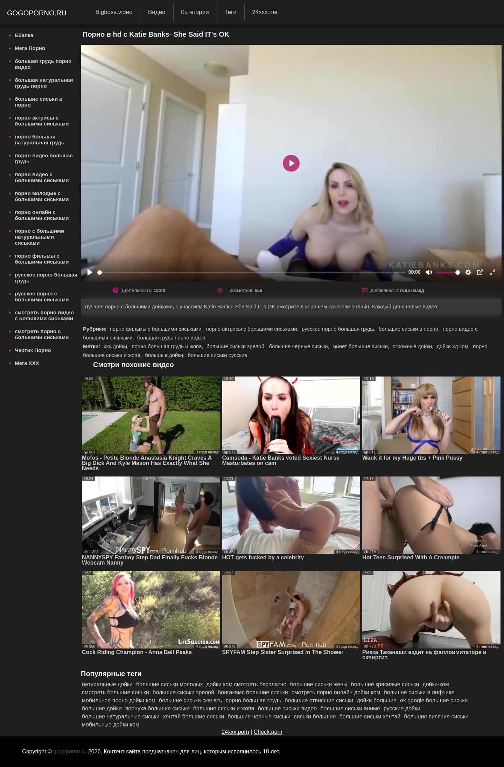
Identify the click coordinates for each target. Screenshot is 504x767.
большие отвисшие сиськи (319, 700)
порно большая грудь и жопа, (168, 346)
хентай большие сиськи (193, 716)
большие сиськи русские (217, 355)
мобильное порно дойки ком (118, 700)
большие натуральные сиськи (121, 716)
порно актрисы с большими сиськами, (253, 329)
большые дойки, (165, 355)
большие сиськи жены (318, 684)
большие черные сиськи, (300, 346)
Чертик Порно (33, 350)
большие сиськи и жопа (223, 708)
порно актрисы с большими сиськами (42, 121)
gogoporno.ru (38, 13)
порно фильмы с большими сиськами (42, 259)
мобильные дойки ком (110, 724)
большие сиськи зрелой (183, 692)
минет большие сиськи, (361, 346)
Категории (195, 12)
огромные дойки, (413, 346)
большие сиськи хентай (370, 716)
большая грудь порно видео (43, 64)
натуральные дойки (107, 684)
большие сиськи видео (287, 708)
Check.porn (268, 732)
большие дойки (102, 708)
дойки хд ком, (454, 346)
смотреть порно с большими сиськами (42, 334)
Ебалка (24, 35)
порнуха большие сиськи (157, 708)
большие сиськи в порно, (410, 329)
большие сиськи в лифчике (419, 692)
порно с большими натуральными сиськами (39, 237)
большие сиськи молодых (169, 684)
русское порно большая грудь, (339, 329)
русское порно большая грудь (46, 278)
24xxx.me (265, 12)
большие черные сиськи (258, 716)
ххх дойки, (117, 346)
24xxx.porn (235, 732)
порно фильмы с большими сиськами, (157, 329)
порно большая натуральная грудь (39, 139)
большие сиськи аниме (350, 708)
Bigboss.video (114, 12)
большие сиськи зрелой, (236, 346)
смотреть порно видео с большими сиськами (44, 315)
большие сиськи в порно (38, 102)
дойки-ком (435, 684)
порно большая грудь (253, 700)
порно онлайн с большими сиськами (42, 215)
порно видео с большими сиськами (42, 177)
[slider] (251, 272)
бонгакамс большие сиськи (253, 692)
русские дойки (402, 708)
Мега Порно (30, 48)
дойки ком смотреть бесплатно (246, 684)
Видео (157, 12)
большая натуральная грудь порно (44, 83)
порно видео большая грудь (44, 158)
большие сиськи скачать (190, 700)
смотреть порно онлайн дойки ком (336, 692)
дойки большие (377, 700)
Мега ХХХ (27, 363)
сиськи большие (315, 716)
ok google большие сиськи (434, 700)
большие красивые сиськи (385, 684)
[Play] (90, 272)
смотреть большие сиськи (115, 692)
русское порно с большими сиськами (42, 296)
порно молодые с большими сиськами (42, 196)
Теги (230, 12)
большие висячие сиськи (436, 716)
